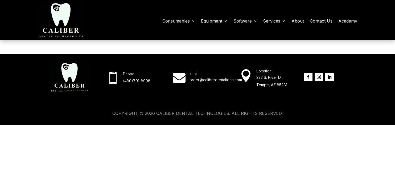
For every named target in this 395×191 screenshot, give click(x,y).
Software (242, 21)
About (297, 21)
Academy (347, 21)
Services (271, 21)
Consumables (176, 21)
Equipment (211, 21)
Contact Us (321, 21)
